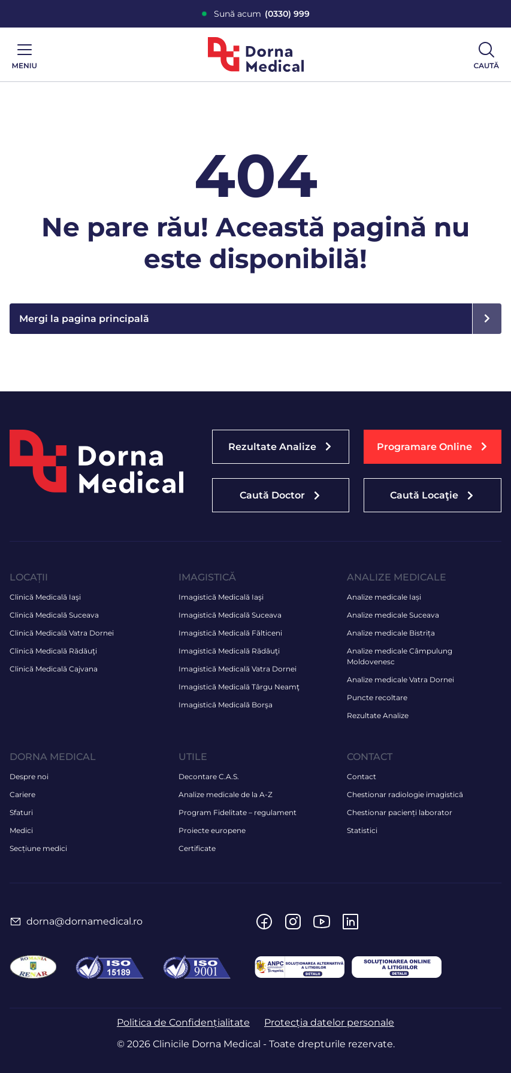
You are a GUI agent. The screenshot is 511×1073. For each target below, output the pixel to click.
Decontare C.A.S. (209, 776)
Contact (361, 776)
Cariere (22, 794)
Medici (21, 830)
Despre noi (29, 776)
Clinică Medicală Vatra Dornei (62, 632)
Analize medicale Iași (384, 596)
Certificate (197, 848)
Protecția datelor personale (329, 1022)
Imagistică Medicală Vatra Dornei (238, 668)
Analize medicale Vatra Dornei (400, 679)
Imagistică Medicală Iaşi (221, 596)
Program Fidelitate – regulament (238, 812)
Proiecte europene (212, 830)
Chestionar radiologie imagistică (405, 794)
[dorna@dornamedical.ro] (16, 922)
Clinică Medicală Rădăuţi (53, 650)
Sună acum (262, 14)
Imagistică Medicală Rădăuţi (229, 650)
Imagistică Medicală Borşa (226, 704)
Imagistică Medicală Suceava (230, 614)
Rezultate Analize (378, 715)
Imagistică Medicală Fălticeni (230, 632)
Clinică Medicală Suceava (54, 614)
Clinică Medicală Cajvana (54, 668)
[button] (432, 447)
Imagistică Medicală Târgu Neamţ (239, 686)
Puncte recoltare (377, 697)
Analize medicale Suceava (393, 614)
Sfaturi (21, 812)
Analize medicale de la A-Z (226, 794)
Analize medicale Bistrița (391, 632)
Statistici (362, 830)
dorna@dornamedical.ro (84, 921)
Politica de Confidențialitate (183, 1022)
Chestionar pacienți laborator (399, 812)
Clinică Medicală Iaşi (45, 596)
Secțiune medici (38, 848)
